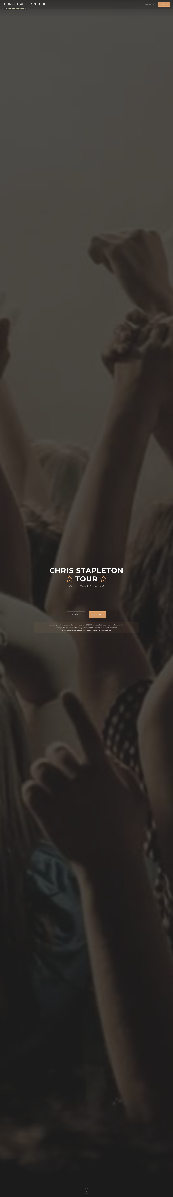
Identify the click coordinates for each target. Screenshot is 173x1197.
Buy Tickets (163, 4)
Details (138, 4)
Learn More (76, 615)
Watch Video (149, 4)
